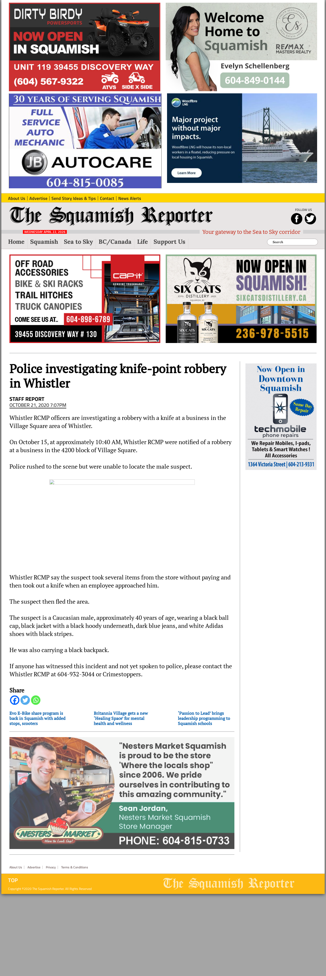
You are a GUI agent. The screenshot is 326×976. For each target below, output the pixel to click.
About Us (15, 867)
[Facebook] (14, 700)
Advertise (33, 867)
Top (13, 880)
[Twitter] (25, 700)
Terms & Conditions (74, 867)
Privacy (51, 867)
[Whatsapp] (35, 700)
